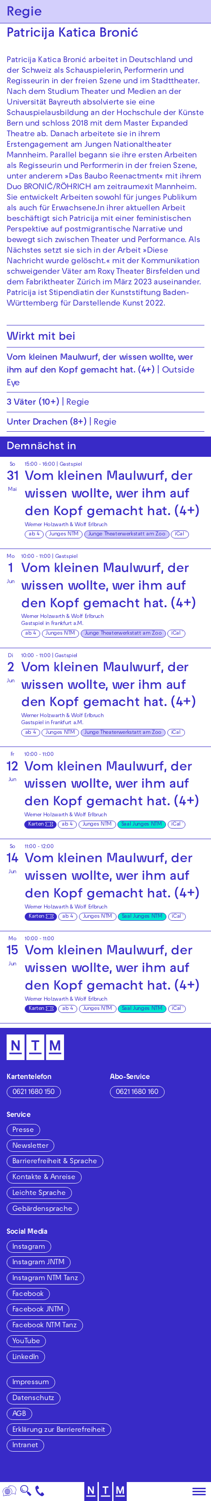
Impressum (30, 1382)
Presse (23, 1130)
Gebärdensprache (42, 1209)
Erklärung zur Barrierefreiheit (58, 1430)
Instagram (28, 1247)
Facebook (28, 1294)
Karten (36, 824)
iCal (179, 534)
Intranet (25, 1445)
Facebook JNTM (37, 1310)
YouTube (26, 1341)
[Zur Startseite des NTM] (105, 1491)
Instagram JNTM (38, 1262)
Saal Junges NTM (141, 824)
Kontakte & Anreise (43, 1177)
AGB (19, 1414)
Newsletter (30, 1146)
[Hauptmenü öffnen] (199, 1491)
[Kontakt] (40, 1491)
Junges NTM (63, 534)
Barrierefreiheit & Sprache (54, 1161)
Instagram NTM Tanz (45, 1278)
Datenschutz (33, 1398)
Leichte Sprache (39, 1193)
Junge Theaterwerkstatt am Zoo (127, 534)
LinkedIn (25, 1357)
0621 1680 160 (137, 1092)
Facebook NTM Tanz (44, 1325)
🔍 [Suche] (25, 1493)
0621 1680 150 (33, 1092)
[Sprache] (10, 1491)
